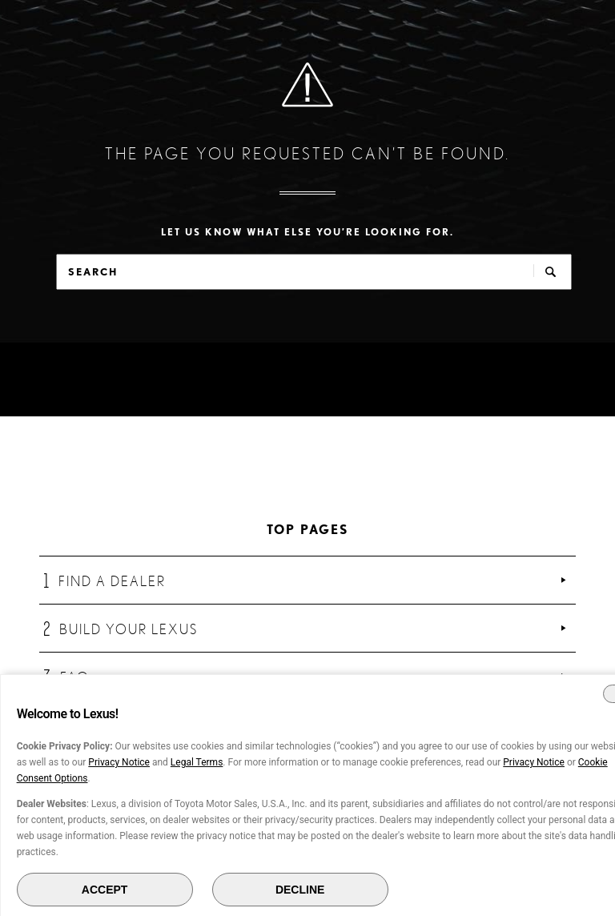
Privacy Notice (119, 762)
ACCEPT (105, 889)
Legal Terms (197, 762)
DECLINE (299, 889)
